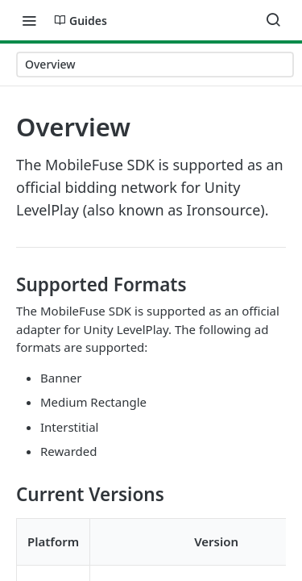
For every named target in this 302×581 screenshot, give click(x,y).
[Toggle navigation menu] (29, 20)
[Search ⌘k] (273, 20)
